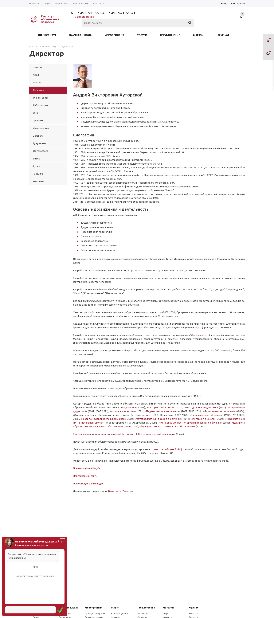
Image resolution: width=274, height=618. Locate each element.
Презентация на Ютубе (86, 468)
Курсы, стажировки (95, 613)
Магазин (199, 35)
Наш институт (46, 35)
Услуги (142, 35)
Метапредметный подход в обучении (158, 418)
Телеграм (127, 491)
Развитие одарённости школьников (103, 418)
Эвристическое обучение (206, 415)
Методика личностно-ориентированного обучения (190, 422)
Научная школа (80, 35)
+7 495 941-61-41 (120, 13)
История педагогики (160, 407)
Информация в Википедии (88, 483)
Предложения (170, 35)
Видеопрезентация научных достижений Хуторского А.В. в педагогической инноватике (124, 434)
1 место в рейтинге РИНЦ (167, 449)
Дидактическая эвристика (219, 411)
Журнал (223, 35)
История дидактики (123, 411)
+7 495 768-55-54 (89, 13)
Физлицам (142, 613)
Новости (193, 613)
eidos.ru (204, 335)
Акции (166, 613)
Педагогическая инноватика (162, 411)
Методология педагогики (201, 407)
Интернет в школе (203, 418)
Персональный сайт (84, 476)
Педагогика (129, 407)
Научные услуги (119, 613)
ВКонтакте (114, 491)
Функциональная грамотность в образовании (167, 426)
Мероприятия (114, 35)
